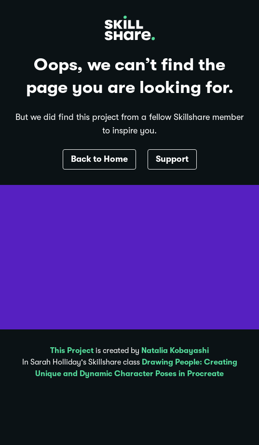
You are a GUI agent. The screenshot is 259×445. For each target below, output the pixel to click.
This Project (72, 350)
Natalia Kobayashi (175, 350)
